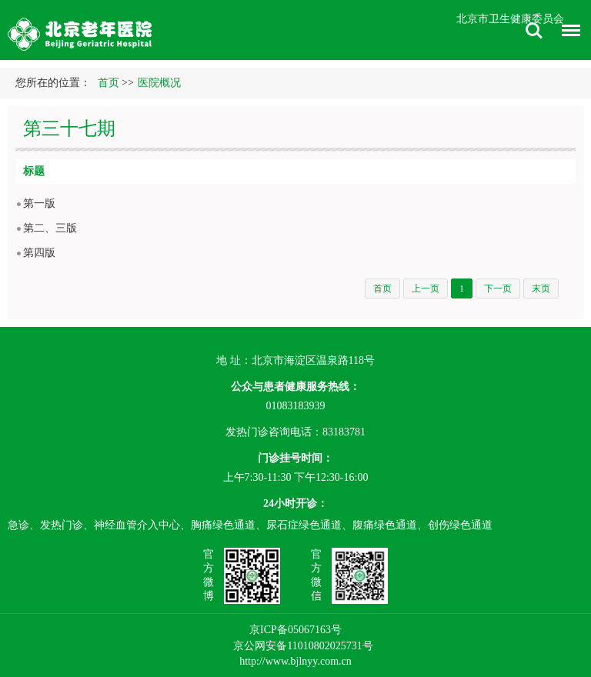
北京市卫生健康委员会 (510, 19)
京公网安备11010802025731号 (302, 646)
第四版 (39, 252)
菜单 (567, 32)
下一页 (498, 288)
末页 (541, 288)
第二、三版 (50, 228)
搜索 (534, 31)
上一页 (425, 288)
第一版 (39, 203)
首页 (108, 82)
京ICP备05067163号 (295, 629)
